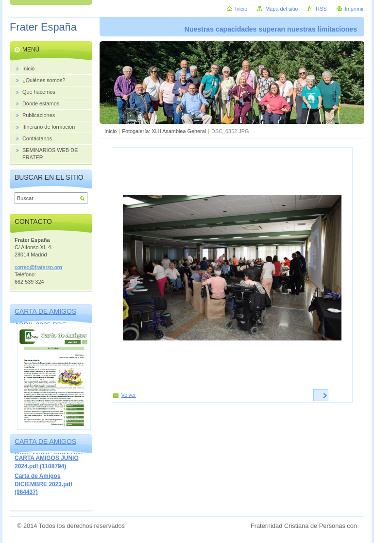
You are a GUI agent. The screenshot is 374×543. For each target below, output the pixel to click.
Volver (128, 395)
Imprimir (354, 9)
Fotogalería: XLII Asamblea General (164, 131)
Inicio (110, 131)
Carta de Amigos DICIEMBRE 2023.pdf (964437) (43, 484)
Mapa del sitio (281, 9)
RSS (321, 9)
